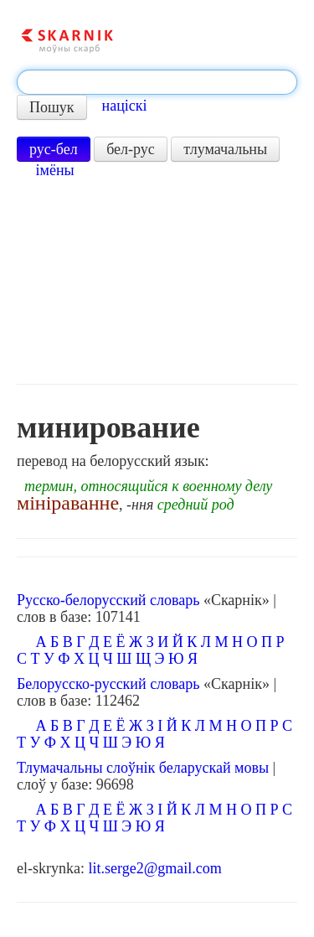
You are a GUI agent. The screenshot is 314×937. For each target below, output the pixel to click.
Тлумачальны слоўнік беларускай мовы (143, 767)
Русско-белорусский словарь (108, 600)
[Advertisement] (157, 281)
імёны (55, 170)
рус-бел (53, 149)
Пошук (52, 107)
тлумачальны (225, 149)
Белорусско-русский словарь (108, 684)
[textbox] (157, 82)
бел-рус (130, 149)
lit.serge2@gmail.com (154, 868)
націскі (124, 105)
